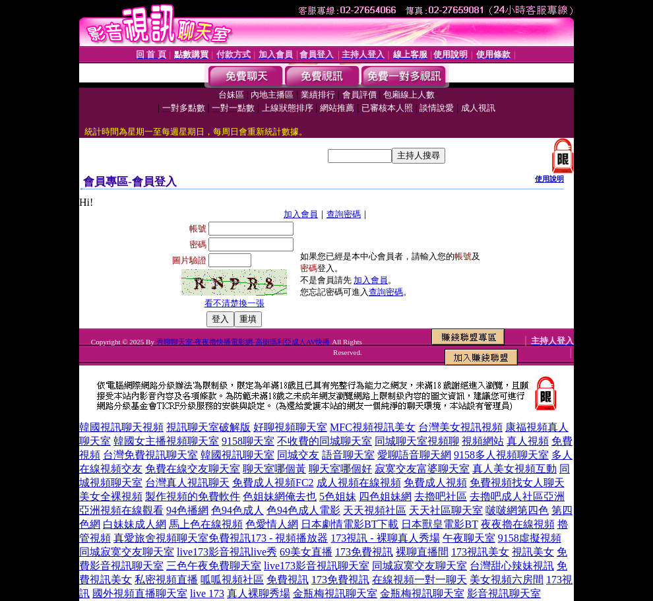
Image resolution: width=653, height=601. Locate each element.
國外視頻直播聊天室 (139, 593)
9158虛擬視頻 (529, 538)
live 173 (207, 593)
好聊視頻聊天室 (290, 427)
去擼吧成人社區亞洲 (517, 496)
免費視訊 (287, 579)
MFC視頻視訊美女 (373, 427)
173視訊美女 (480, 551)
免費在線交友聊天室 (192, 468)
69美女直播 (306, 551)
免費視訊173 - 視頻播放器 (268, 538)
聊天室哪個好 (340, 468)
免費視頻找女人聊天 (517, 482)
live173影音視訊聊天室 (316, 565)
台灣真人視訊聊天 (187, 482)
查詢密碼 (343, 214)
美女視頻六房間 (507, 579)
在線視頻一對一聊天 (419, 579)
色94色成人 (237, 510)
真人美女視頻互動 (514, 468)
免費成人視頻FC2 (273, 482)
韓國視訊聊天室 (237, 454)
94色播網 (187, 510)
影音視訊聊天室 (504, 593)
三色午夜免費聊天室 (213, 565)
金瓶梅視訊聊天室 (335, 593)
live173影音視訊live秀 (227, 551)
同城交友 (298, 454)
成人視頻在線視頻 (359, 482)
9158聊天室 (248, 441)
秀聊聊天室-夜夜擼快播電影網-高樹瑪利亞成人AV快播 (243, 342)
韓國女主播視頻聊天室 (166, 441)
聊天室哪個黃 (274, 468)
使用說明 (549, 179)
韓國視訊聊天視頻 (121, 427)
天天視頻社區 (374, 510)
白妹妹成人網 (134, 524)
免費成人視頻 (435, 482)
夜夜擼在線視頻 (518, 524)
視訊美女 (533, 551)
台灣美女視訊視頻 (460, 427)
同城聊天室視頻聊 (417, 441)
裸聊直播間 (422, 551)
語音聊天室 (348, 454)
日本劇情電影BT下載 (349, 524)
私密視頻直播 (166, 579)
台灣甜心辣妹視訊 (512, 565)
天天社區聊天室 (446, 510)
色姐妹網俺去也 (280, 496)
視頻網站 (483, 441)
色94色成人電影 (303, 510)
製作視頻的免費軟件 (192, 496)
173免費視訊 (364, 551)
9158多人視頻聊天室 (501, 454)
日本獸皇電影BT (439, 524)
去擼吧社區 (440, 496)
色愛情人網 (271, 524)
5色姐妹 (337, 496)
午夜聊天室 (469, 538)
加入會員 (301, 214)
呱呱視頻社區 (232, 579)
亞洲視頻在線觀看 (121, 510)
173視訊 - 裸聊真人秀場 (384, 538)
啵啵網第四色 (517, 510)
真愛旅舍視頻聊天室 (160, 538)
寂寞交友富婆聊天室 (422, 468)
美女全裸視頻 (110, 496)
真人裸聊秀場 (258, 593)
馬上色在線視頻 (206, 524)
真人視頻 (528, 441)
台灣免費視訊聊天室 (150, 454)
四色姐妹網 (385, 496)
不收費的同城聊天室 (324, 441)
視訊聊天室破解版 (208, 427)
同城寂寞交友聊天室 (126, 551)
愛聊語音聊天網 (414, 454)
